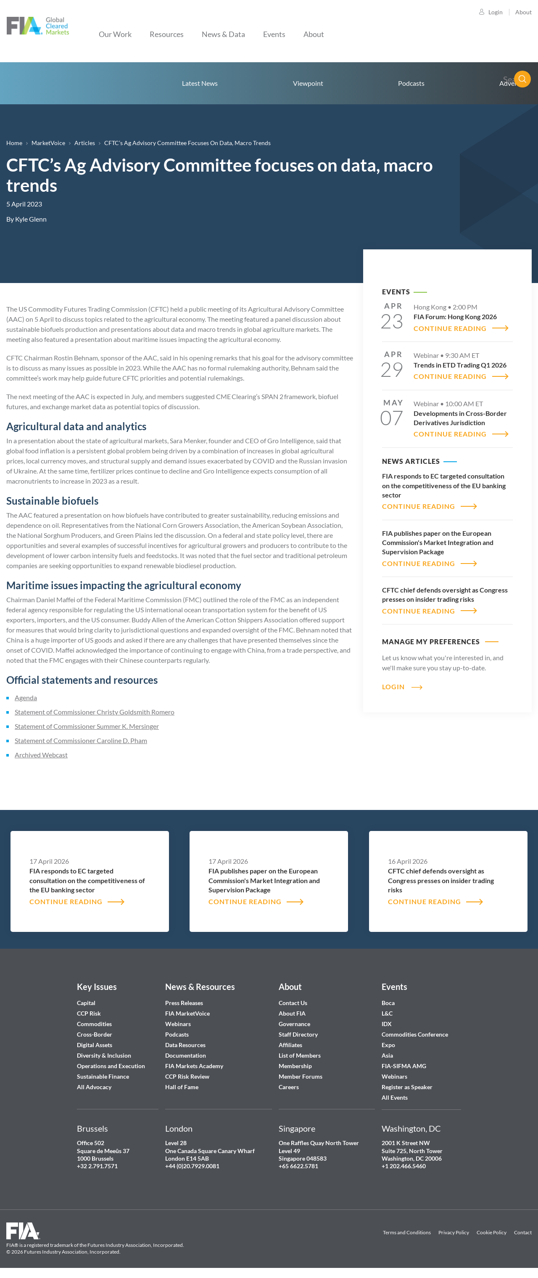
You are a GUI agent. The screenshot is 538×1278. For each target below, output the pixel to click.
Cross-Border (95, 1034)
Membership (295, 1065)
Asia (387, 1055)
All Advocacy (94, 1086)
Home (48, 83)
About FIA (292, 1013)
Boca (388, 1002)
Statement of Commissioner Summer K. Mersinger (87, 726)
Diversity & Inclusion (104, 1055)
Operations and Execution (111, 1065)
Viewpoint (308, 83)
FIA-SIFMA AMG (404, 1065)
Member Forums (300, 1076)
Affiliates (290, 1044)
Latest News (200, 83)
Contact (523, 1232)
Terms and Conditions (407, 1232)
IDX (387, 1023)
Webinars (178, 1023)
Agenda (26, 697)
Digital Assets (94, 1044)
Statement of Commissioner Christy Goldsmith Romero (94, 712)
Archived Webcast (41, 755)
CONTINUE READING (450, 328)
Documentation (186, 1055)
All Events (395, 1097)
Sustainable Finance (103, 1076)
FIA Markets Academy (194, 1065)
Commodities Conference (415, 1034)
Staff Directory (298, 1034)
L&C (387, 1013)
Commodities (94, 1023)
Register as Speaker (407, 1086)
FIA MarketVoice (187, 1013)
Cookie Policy (491, 1232)
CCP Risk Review (187, 1076)
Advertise (513, 83)
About (523, 12)
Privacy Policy (453, 1232)
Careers (289, 1086)
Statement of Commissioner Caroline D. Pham (81, 740)
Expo (388, 1044)
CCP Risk (89, 1013)
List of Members (300, 1055)
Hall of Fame (181, 1086)
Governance (294, 1023)
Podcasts (411, 83)
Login (495, 12)
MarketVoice (48, 142)
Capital (86, 1002)
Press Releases (184, 1002)
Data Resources (185, 1044)
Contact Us (293, 1002)
